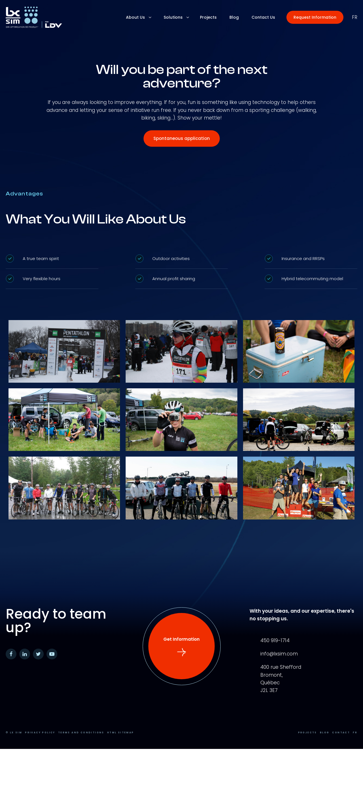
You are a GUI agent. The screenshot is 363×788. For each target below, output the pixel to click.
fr (354, 17)
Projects (307, 732)
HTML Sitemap (120, 732)
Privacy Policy (40, 732)
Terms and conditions (81, 732)
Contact (341, 732)
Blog (325, 732)
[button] (314, 17)
